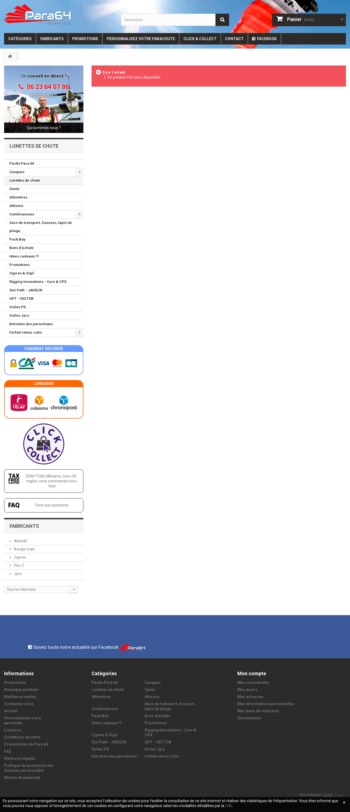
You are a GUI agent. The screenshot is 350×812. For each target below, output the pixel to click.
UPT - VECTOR (21, 299)
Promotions (85, 39)
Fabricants (52, 39)
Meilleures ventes (20, 697)
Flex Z (18, 565)
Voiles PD (17, 307)
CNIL (229, 806)
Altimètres (18, 197)
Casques (16, 172)
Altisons (16, 206)
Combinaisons (21, 214)
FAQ (7, 751)
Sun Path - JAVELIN (25, 290)
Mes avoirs (247, 689)
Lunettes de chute (24, 180)
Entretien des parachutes (31, 324)
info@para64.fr (44, 95)
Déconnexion (249, 718)
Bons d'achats (21, 248)
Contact (234, 39)
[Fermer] (344, 802)
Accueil (11, 711)
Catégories (20, 39)
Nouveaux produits (21, 689)
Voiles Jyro (19, 315)
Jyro (17, 573)
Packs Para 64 (21, 163)
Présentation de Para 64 (26, 744)
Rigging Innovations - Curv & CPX (37, 282)
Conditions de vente (22, 737)
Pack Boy (17, 239)
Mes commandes (253, 682)
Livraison (12, 730)
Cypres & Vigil (21, 273)
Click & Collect (200, 39)
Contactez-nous (19, 704)
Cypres (19, 557)
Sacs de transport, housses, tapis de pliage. (40, 227)
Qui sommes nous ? (44, 128)
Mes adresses (250, 697)
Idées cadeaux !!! (24, 256)
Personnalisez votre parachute (141, 39)
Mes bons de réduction (258, 711)
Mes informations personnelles (265, 704)
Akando (20, 541)
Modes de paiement (22, 777)
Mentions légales (20, 758)
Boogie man (24, 549)
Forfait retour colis (25, 332)
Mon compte (251, 673)
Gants (14, 189)
